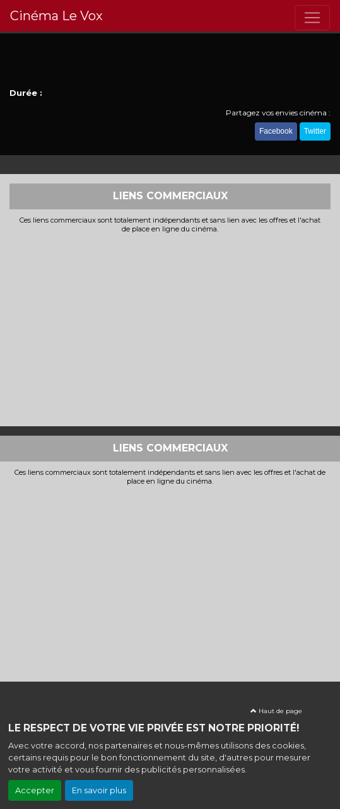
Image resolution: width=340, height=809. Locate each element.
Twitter (315, 131)
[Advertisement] (170, 328)
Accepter (34, 790)
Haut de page (276, 711)
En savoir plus (99, 790)
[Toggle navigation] (312, 17)
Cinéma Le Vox (56, 15)
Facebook (276, 131)
